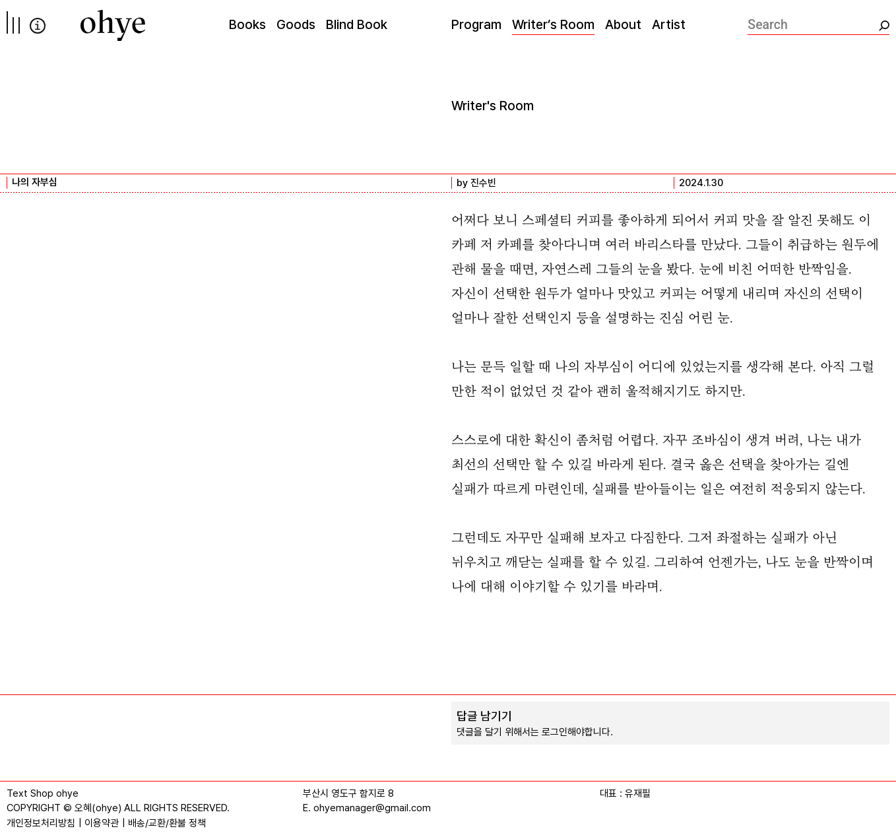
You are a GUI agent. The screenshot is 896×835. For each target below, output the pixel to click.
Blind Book (356, 24)
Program (476, 24)
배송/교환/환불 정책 (167, 823)
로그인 (554, 732)
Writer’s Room (553, 24)
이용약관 (101, 823)
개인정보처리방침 (41, 823)
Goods (295, 24)
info (38, 26)
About (623, 24)
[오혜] (112, 25)
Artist (669, 24)
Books (247, 24)
